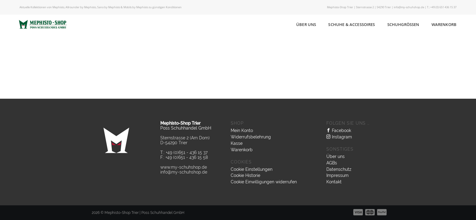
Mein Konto (242, 130)
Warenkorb (444, 24)
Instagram (339, 136)
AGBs (331, 162)
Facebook (338, 130)
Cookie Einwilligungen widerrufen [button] (264, 181)
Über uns (306, 24)
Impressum (337, 175)
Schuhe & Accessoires (351, 24)
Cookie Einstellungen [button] (251, 169)
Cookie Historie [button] (245, 175)
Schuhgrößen (403, 24)
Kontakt (334, 181)
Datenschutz (338, 169)
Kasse (237, 143)
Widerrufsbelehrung (251, 136)
